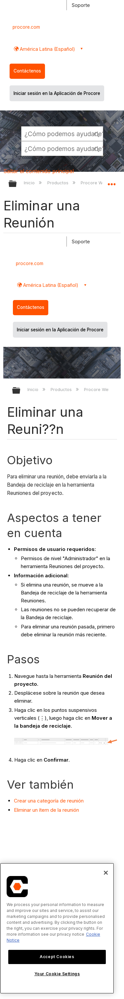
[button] (97, 133)
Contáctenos (27, 71)
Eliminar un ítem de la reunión (46, 810)
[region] (57, 928)
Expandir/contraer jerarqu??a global (20, 391)
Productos (58, 182)
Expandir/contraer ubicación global (111, 181)
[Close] (106, 872)
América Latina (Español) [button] (47, 49)
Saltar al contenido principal (38, 171)
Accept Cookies (57, 956)
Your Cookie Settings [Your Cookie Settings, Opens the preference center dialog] (57, 973)
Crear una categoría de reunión (49, 801)
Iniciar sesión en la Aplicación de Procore (57, 93)
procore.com (26, 27)
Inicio (30, 182)
